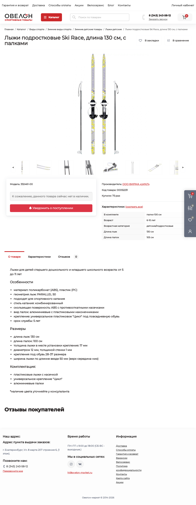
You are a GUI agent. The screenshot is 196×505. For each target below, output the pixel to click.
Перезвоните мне (13, 471)
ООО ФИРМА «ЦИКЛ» (136, 184)
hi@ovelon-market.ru (79, 472)
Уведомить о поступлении (51, 208)
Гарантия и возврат (15, 5)
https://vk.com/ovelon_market (80, 464)
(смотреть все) (134, 206)
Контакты (124, 5)
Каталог (21, 29)
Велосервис (95, 5)
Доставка (38, 5)
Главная (8, 29)
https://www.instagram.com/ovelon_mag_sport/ (71, 464)
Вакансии (121, 458)
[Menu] (51, 17)
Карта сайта (123, 478)
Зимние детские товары (88, 29)
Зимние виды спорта (59, 29)
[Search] (74, 17)
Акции (79, 5)
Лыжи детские (113, 29)
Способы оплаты (59, 5)
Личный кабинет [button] (182, 5)
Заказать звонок (158, 19)
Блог (111, 5)
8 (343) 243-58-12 (160, 15)
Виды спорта (36, 29)
